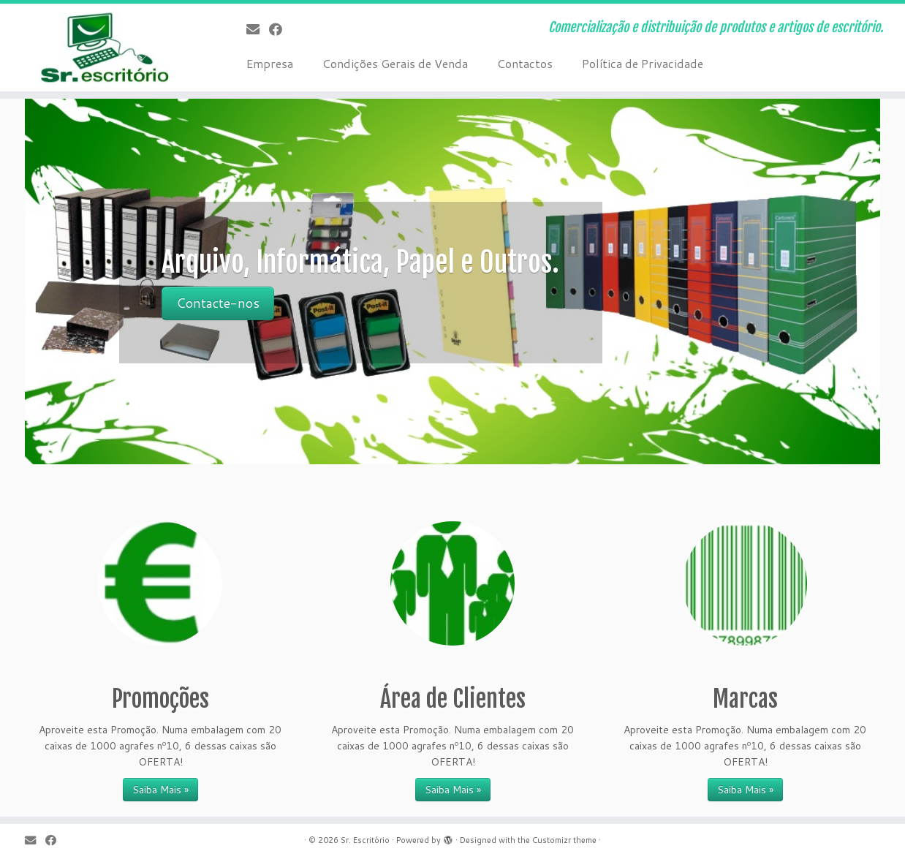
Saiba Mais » (160, 789)
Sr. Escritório (365, 840)
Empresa (269, 63)
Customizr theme (564, 840)
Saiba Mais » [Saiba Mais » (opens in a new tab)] (453, 789)
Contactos (525, 63)
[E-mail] (257, 29)
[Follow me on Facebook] (280, 29)
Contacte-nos (218, 303)
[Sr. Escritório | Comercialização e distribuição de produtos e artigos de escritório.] (104, 47)
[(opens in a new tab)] (452, 583)
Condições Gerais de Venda (395, 63)
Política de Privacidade (642, 63)
